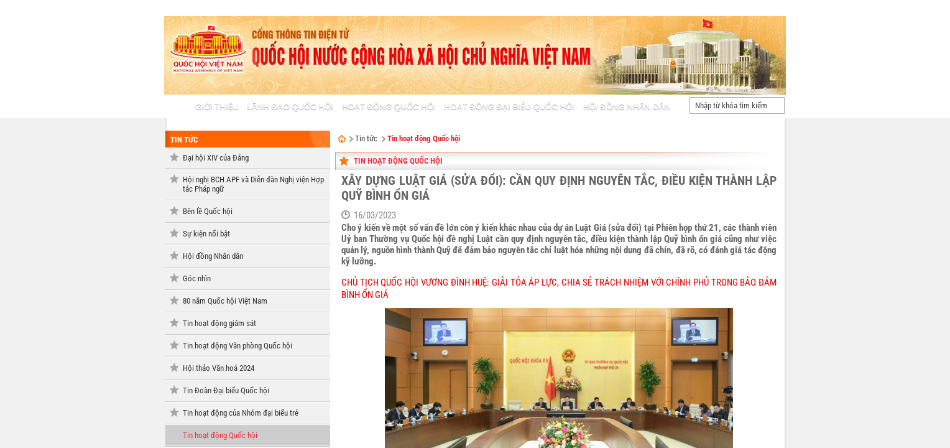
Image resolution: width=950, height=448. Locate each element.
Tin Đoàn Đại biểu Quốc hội (226, 390)
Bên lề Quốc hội (208, 211)
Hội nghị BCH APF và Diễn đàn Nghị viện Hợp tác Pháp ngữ (253, 184)
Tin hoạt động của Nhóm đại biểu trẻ (240, 413)
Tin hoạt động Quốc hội (220, 435)
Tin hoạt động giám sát (219, 323)
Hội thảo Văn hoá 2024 (218, 368)
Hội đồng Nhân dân (213, 256)
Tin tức (184, 139)
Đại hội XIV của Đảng (216, 157)
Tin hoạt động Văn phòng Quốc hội (237, 345)
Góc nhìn (197, 278)
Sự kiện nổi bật (206, 233)
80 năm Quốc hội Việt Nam (225, 301)
